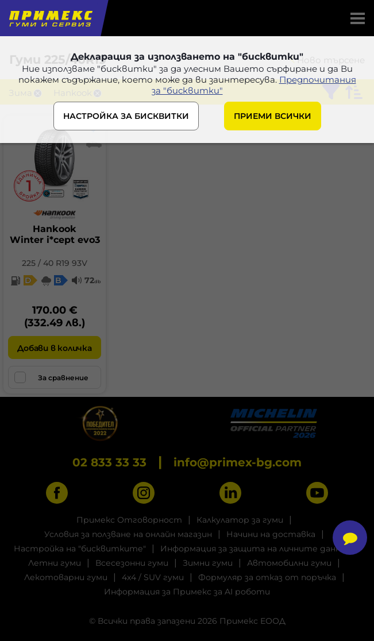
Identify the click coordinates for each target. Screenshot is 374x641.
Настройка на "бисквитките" (80, 548)
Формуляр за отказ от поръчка (267, 577)
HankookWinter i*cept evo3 (55, 234)
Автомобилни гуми (289, 563)
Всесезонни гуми (131, 563)
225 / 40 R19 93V (54, 263)
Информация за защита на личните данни (253, 548)
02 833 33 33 (109, 462)
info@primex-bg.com (237, 462)
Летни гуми (54, 563)
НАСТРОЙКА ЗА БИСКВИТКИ (126, 116)
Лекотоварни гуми (65, 577)
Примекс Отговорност (129, 520)
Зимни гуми (208, 563)
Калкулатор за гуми (239, 520)
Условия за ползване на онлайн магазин (128, 534)
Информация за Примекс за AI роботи (187, 591)
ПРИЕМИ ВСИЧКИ (272, 116)
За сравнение (51, 377)
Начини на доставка (270, 534)
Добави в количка (54, 348)
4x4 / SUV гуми (153, 577)
